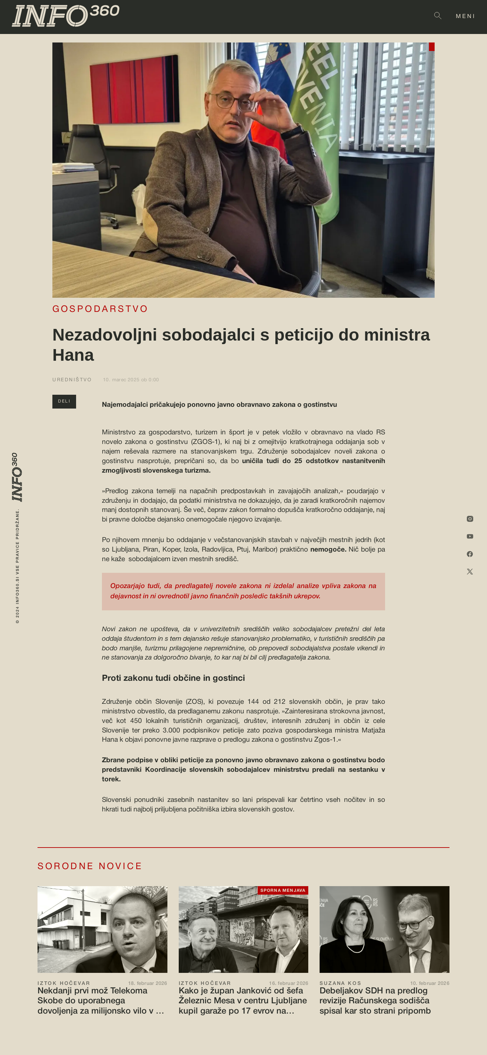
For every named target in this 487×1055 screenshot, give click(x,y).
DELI (64, 401)
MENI (466, 16)
